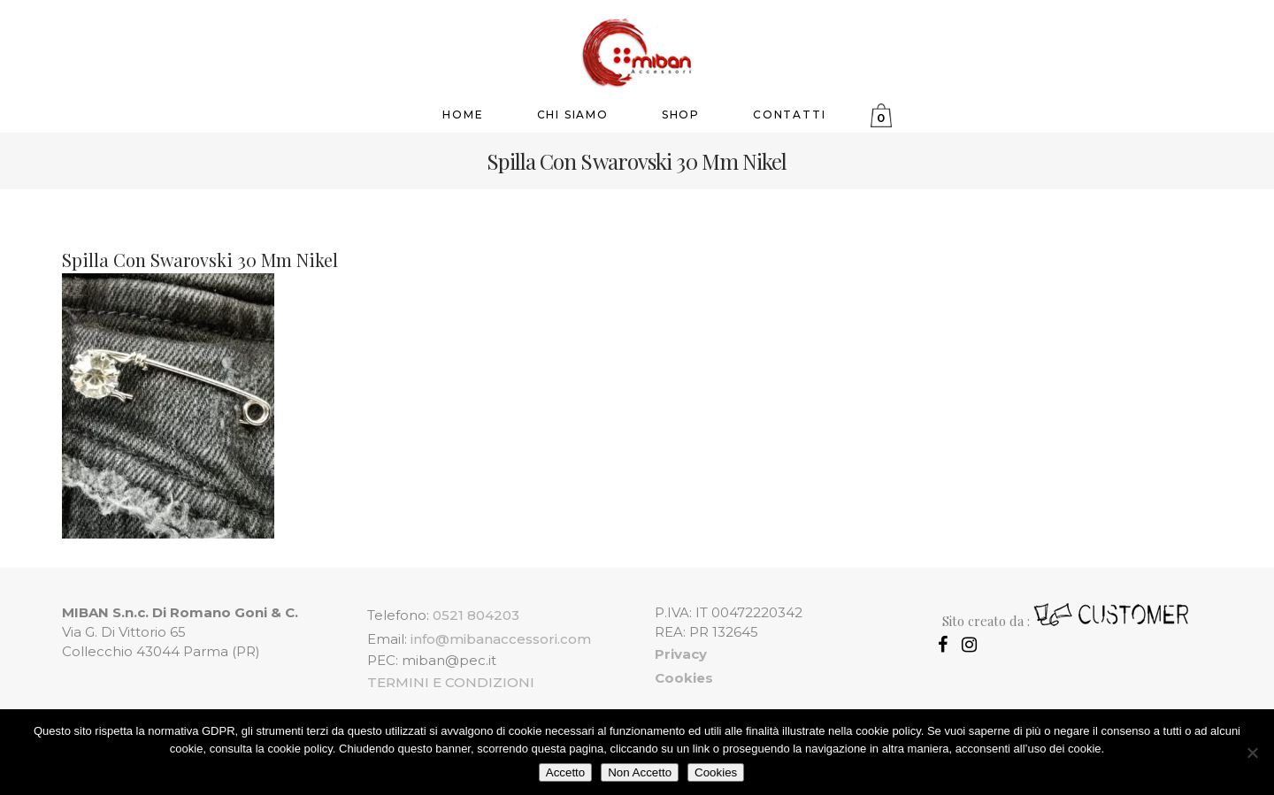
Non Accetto (640, 772)
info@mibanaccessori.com (501, 639)
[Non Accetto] (1252, 752)
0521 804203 (476, 615)
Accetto (565, 772)
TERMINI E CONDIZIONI (450, 682)
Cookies (716, 772)
